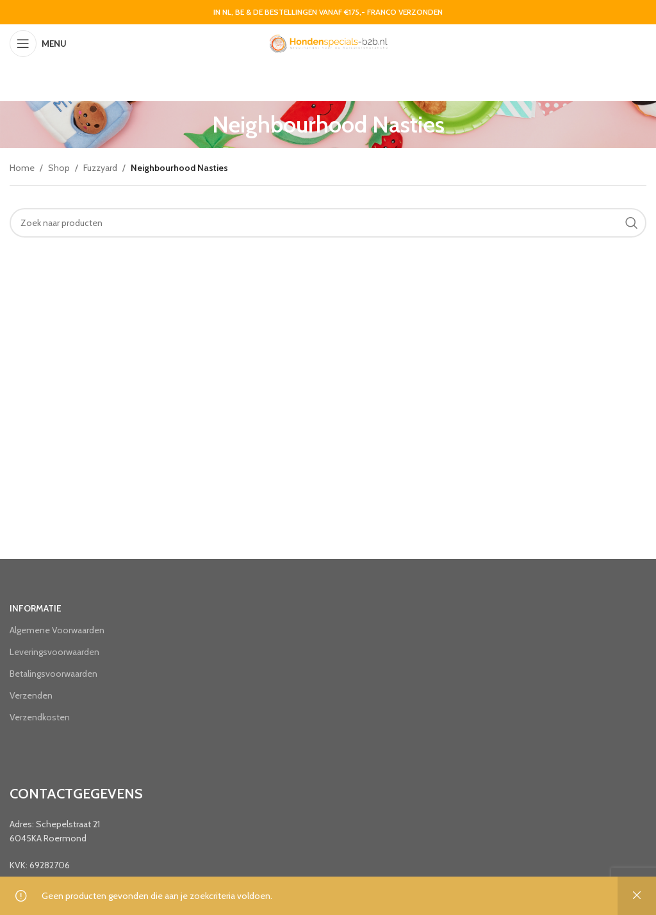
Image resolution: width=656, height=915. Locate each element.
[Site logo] (328, 42)
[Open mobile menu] (38, 43)
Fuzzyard (100, 168)
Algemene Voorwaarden (57, 630)
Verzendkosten (40, 717)
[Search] (328, 223)
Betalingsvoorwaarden (53, 673)
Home (22, 168)
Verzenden (31, 695)
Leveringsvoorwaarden (54, 652)
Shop (59, 168)
